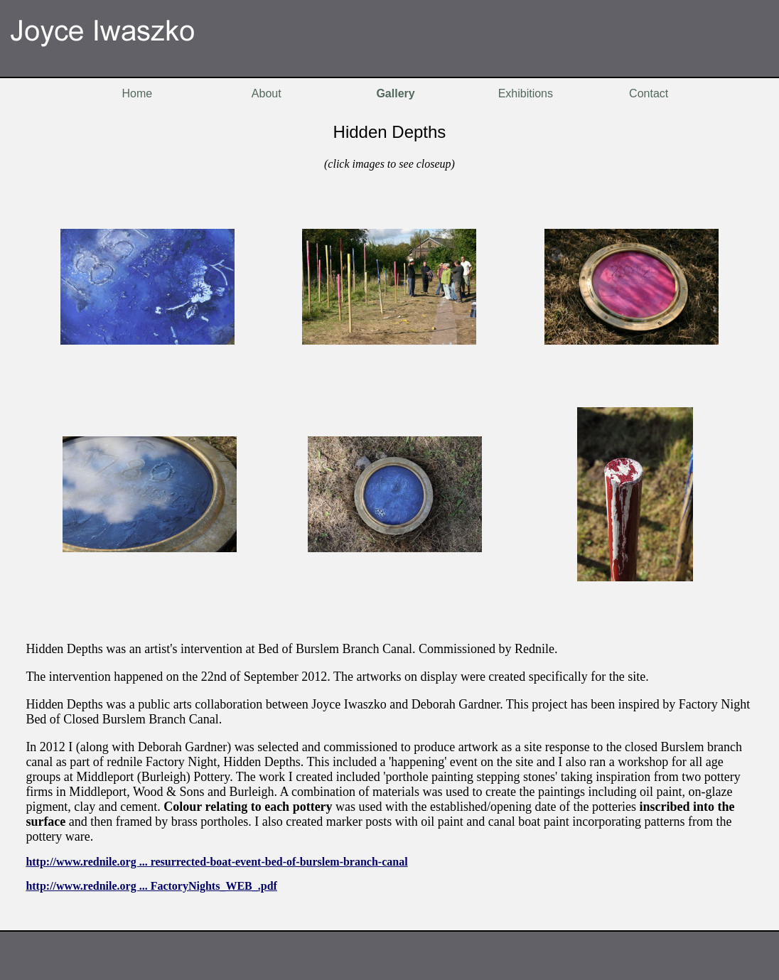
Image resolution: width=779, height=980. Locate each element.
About (266, 93)
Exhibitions (525, 93)
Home (137, 93)
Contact (648, 93)
